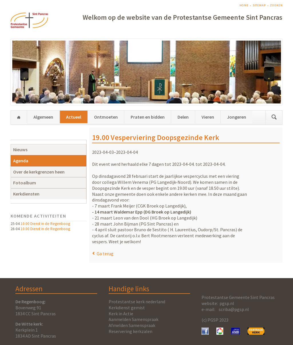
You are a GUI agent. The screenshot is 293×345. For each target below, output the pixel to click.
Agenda (20, 160)
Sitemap (259, 5)
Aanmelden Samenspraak (133, 319)
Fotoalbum (24, 183)
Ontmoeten (106, 117)
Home (244, 5)
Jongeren (236, 117)
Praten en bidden (148, 117)
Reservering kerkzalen (130, 331)
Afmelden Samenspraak (132, 325)
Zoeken (276, 5)
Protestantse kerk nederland (137, 301)
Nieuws (20, 149)
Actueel (73, 117)
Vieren (208, 117)
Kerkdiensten (26, 194)
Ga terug (105, 253)
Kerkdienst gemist (127, 307)
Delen (183, 117)
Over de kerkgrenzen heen (39, 172)
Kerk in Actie (121, 313)
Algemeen (43, 117)
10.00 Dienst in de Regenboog (45, 223)
